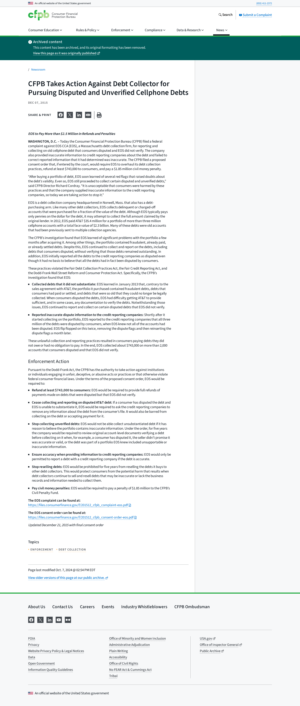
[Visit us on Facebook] (31, 619)
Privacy (33, 644)
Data (31, 657)
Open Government (41, 663)
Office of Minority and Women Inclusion (137, 638)
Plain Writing (118, 651)
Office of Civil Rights (123, 663)
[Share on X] (70, 114)
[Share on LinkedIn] (79, 114)
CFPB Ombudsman (192, 607)
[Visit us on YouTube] (59, 619)
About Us (36, 607)
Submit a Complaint (255, 14)
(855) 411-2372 (264, 3)
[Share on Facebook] (61, 114)
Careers (87, 607)
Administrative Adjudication (129, 644)
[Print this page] (99, 115)
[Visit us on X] (40, 619)
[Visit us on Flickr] (68, 619)
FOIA (31, 638)
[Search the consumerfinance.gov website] (225, 15)
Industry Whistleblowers (144, 607)
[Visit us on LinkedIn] (49, 619)
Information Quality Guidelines (50, 669)
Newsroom (38, 70)
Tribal (113, 676)
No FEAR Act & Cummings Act (130, 669)
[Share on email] (88, 114)
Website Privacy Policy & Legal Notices (56, 651)
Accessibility (118, 657)
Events (108, 607)
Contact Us (62, 607)
